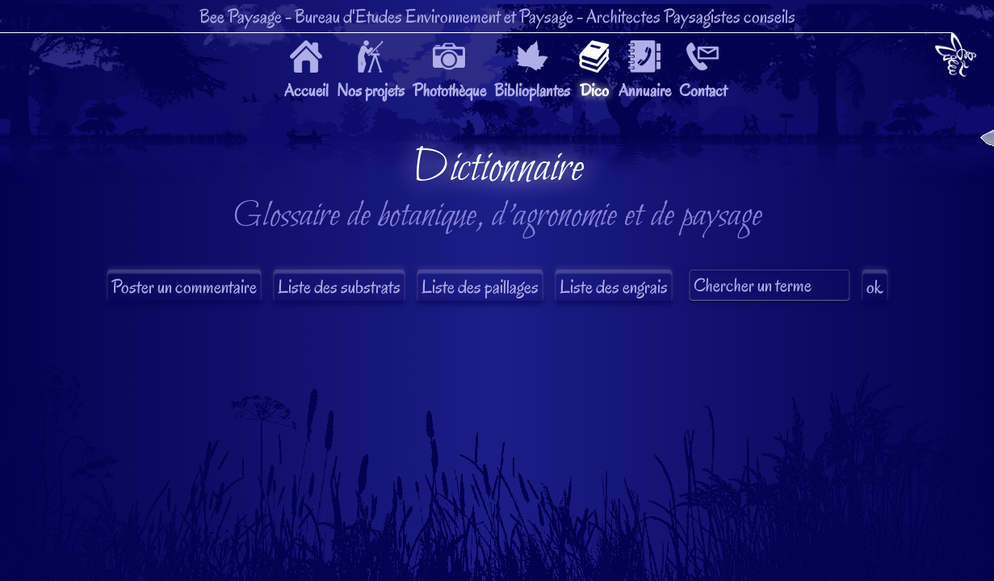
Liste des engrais (614, 286)
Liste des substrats (339, 286)
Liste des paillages (480, 286)
